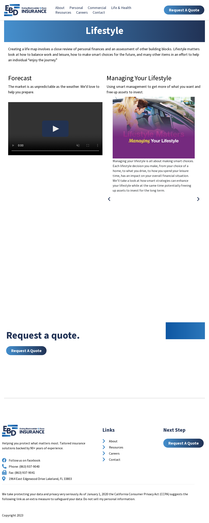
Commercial (97, 7)
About (59, 7)
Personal (76, 7)
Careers (82, 12)
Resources (63, 12)
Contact (99, 12)
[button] (109, 198)
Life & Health (121, 7)
